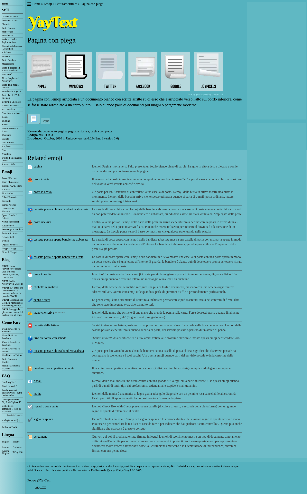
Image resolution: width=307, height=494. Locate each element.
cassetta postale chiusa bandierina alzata (58, 350)
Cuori (4, 150)
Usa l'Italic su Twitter (12, 355)
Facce (4, 124)
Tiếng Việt (18, 452)
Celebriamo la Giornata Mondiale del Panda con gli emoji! (12, 303)
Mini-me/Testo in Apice (10, 130)
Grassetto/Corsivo (10, 16)
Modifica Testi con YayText (11, 367)
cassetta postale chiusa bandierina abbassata (60, 209)
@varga (111, 470)
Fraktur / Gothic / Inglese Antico (10, 40)
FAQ (6, 376)
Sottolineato (7, 35)
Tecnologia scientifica (12, 229)
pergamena (40, 436)
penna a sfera (41, 299)
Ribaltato (6, 52)
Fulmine (6, 120)
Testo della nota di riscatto (10, 86)
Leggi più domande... (15, 415)
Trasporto (6, 201)
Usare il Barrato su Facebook (11, 343)
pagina (37, 166)
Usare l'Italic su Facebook (9, 336)
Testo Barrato (8, 28)
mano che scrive (43, 312)
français (5, 447)
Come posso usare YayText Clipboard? (11, 401)
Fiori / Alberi (8, 193)
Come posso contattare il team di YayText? (11, 408)
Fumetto (6, 56)
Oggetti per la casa (11, 244)
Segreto (5, 139)
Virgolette (6, 154)
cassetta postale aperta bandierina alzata (58, 257)
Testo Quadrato (9, 60)
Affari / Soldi (8, 237)
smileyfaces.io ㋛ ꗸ (11, 420)
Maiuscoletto (8, 63)
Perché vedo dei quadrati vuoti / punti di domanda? (12, 393)
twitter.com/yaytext (91, 466)
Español (16, 441)
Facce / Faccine (9, 178)
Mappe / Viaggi (9, 248)
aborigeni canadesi (11, 105)
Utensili (5, 240)
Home (5, 3)
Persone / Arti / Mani (12, 186)
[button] (29, 4)
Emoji (7, 172)
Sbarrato (6, 24)
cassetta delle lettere (46, 325)
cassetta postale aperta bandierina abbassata (60, 239)
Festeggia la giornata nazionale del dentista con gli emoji (12, 312)
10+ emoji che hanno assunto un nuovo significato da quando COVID (12, 292)
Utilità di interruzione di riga (12, 159)
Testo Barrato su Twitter (9, 360)
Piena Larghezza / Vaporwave (10, 79)
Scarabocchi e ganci (11, 91)
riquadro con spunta (45, 406)
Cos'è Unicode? (9, 386)
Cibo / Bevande (9, 197)
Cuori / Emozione (10, 182)
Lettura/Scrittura (9, 233)
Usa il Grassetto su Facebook (11, 330)
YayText (40, 487)
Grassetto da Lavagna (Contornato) (12, 47)
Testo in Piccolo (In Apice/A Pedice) (11, 69)
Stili (5, 10)
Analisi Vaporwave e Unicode (12, 282)
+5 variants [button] (60, 312)
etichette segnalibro (45, 287)
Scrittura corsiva (9, 20)
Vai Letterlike (8, 109)
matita (37, 393)
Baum (5, 117)
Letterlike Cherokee (11, 101)
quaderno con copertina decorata (53, 368)
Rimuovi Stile (8, 164)
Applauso (6, 146)
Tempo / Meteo (9, 205)
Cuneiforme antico (11, 113)
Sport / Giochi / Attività (9, 216)
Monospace (7, 31)
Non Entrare (8, 142)
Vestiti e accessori (10, 221)
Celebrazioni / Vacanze (8, 210)
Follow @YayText (10, 427)
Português (17, 447)
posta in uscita (42, 274)
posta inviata (41, 179)
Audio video (8, 225)
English (5, 441)
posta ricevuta (42, 222)
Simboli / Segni (9, 252)
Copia (45, 121)
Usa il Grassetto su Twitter (11, 350)
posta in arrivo (42, 192)
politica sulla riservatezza (76, 470)
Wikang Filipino (5, 452)
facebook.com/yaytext (117, 466)
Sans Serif (7, 74)
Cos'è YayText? (9, 382)
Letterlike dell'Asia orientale (11, 96)
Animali (6, 189)
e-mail (37, 381)
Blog (6, 259)
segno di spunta (43, 419)
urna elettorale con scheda (49, 338)
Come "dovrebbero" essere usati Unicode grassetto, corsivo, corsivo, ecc (11, 272)
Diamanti (6, 135)
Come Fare (11, 322)
